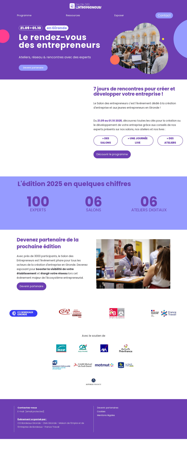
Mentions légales (106, 415)
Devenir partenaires (107, 407)
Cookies (101, 411)
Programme (24, 15)
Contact (164, 15)
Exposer (119, 15)
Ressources (73, 15)
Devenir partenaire (33, 67)
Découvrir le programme (112, 154)
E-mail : (31, 411)
